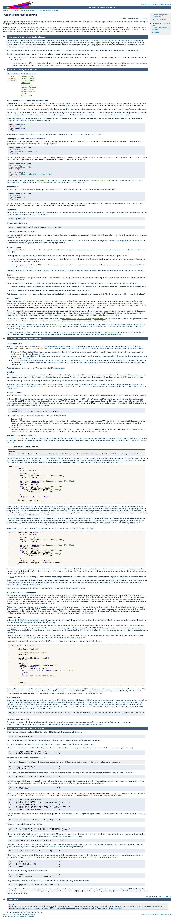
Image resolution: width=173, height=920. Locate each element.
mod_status (12, 81)
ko (143, 18)
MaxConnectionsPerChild (58, 324)
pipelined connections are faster (71, 693)
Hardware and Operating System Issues (159, 15)
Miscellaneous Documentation (49, 10)
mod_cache (28, 395)
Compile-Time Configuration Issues (24, 339)
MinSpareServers (28, 91)
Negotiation (11, 210)
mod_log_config (67, 386)
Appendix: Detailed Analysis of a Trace (26, 728)
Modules (144, 4)
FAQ (156, 4)
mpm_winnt (40, 348)
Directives (151, 4)
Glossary (162, 4)
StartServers (26, 96)
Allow (19, 113)
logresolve (68, 105)
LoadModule (47, 377)
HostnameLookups (28, 81)
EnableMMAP (25, 83)
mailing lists (118, 908)
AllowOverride (27, 76)
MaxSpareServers (28, 89)
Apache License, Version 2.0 (25, 916)
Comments (155, 32)
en (137, 18)
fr (140, 18)
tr (147, 18)
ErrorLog (33, 321)
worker (17, 352)
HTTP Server (14, 10)
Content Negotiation (121, 241)
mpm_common (12, 78)
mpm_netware (19, 348)
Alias (95, 180)
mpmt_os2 (28, 348)
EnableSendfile (27, 85)
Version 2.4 (34, 10)
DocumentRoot (42, 180)
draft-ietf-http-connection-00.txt (28, 620)
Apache (5, 10)
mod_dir (11, 76)
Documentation (24, 10)
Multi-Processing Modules (56, 346)
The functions (11, 569)
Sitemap (168, 4)
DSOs (130, 375)
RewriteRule (105, 180)
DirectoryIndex (27, 78)
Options (24, 93)
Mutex (12, 577)
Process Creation (14, 298)
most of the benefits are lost (111, 334)
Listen (73, 458)
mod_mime (46, 386)
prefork (17, 360)
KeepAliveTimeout (28, 87)
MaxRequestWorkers (100, 43)
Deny (36, 113)
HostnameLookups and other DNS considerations (27, 100)
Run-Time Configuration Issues (23, 69)
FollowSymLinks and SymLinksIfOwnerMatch (26, 139)
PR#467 (32, 515)
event (16, 356)
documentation (59, 368)
